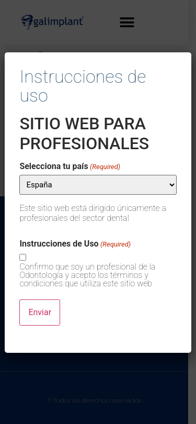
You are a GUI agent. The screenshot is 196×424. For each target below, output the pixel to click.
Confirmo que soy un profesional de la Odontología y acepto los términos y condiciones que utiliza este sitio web (87, 275)
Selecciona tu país (69, 166)
